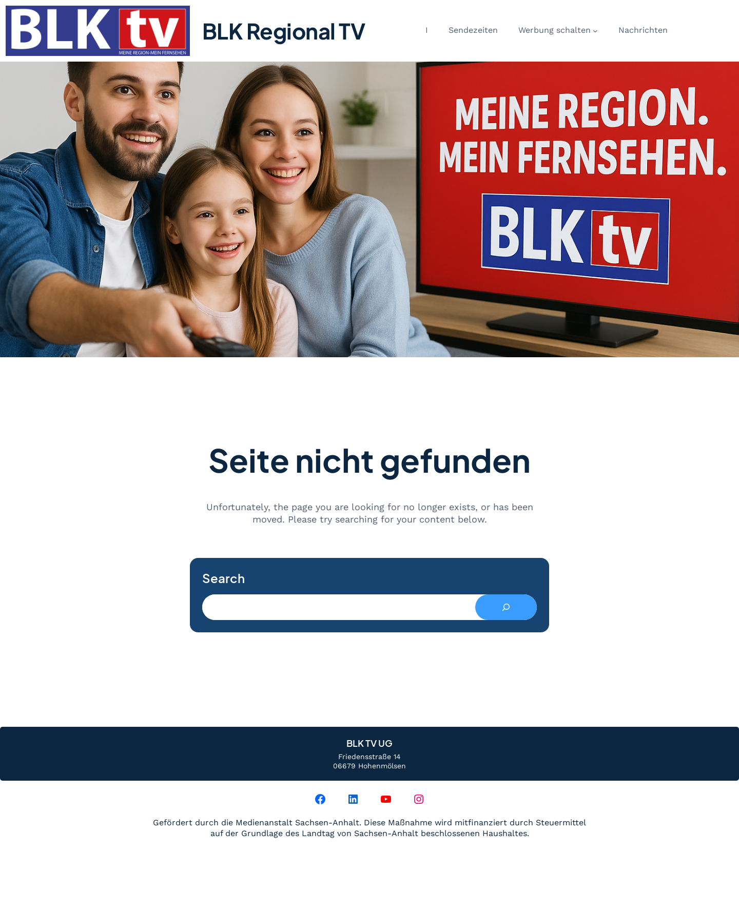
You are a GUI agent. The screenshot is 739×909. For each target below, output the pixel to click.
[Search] (506, 607)
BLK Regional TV (283, 30)
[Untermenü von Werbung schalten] (595, 30)
